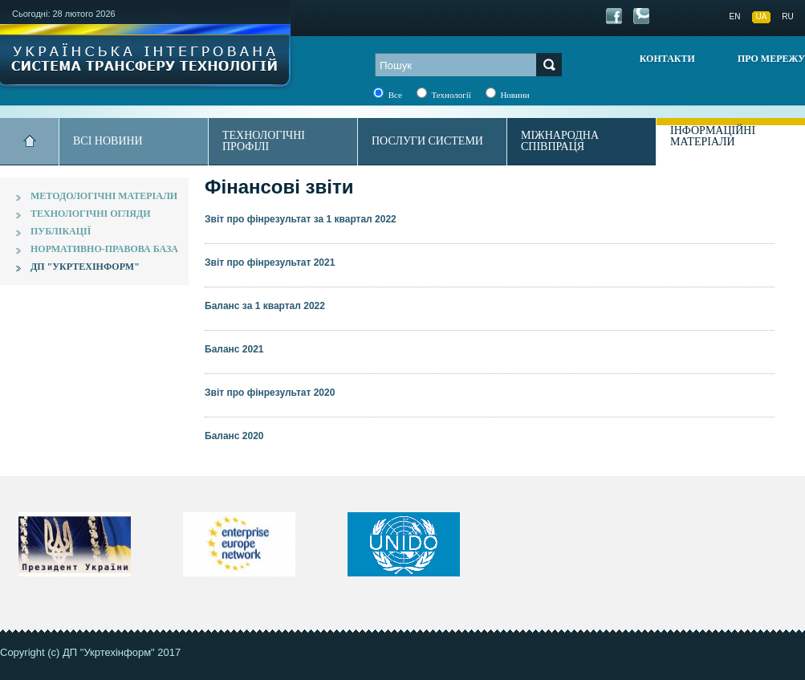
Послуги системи (427, 141)
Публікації (60, 231)
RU (787, 16)
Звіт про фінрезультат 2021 (270, 262)
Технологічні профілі (263, 141)
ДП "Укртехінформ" (85, 266)
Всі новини (108, 141)
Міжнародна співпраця (560, 141)
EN (735, 16)
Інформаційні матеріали (712, 136)
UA (761, 16)
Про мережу (771, 58)
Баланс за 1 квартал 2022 (265, 305)
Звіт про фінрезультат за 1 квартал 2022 (300, 219)
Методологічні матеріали (103, 196)
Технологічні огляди (90, 213)
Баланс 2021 (234, 349)
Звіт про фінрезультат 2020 (270, 392)
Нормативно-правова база (104, 248)
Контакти (667, 58)
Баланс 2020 (234, 436)
